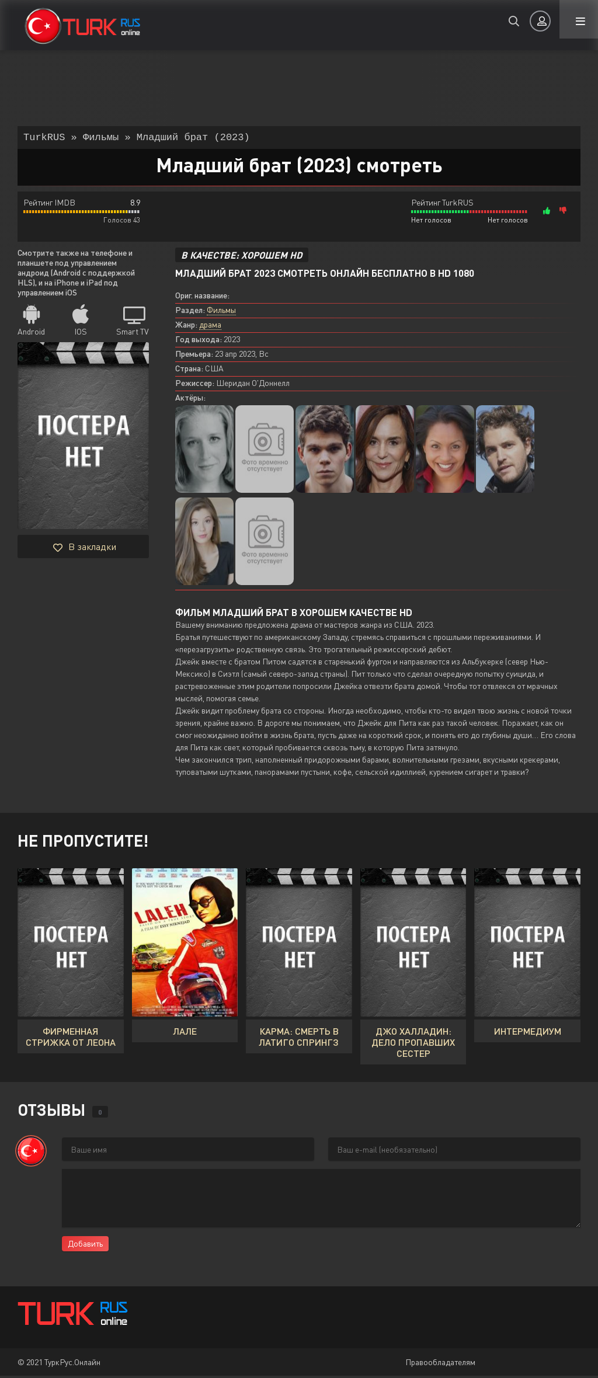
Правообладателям (440, 1364)
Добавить (85, 1246)
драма (210, 327)
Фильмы (221, 312)
